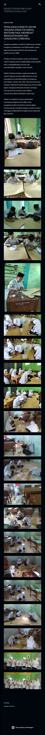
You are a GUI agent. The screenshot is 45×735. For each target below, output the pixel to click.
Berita (12, 706)
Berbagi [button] (6, 703)
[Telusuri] (39, 3)
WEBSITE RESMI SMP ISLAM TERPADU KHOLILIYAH (17, 10)
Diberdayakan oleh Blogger (22, 727)
